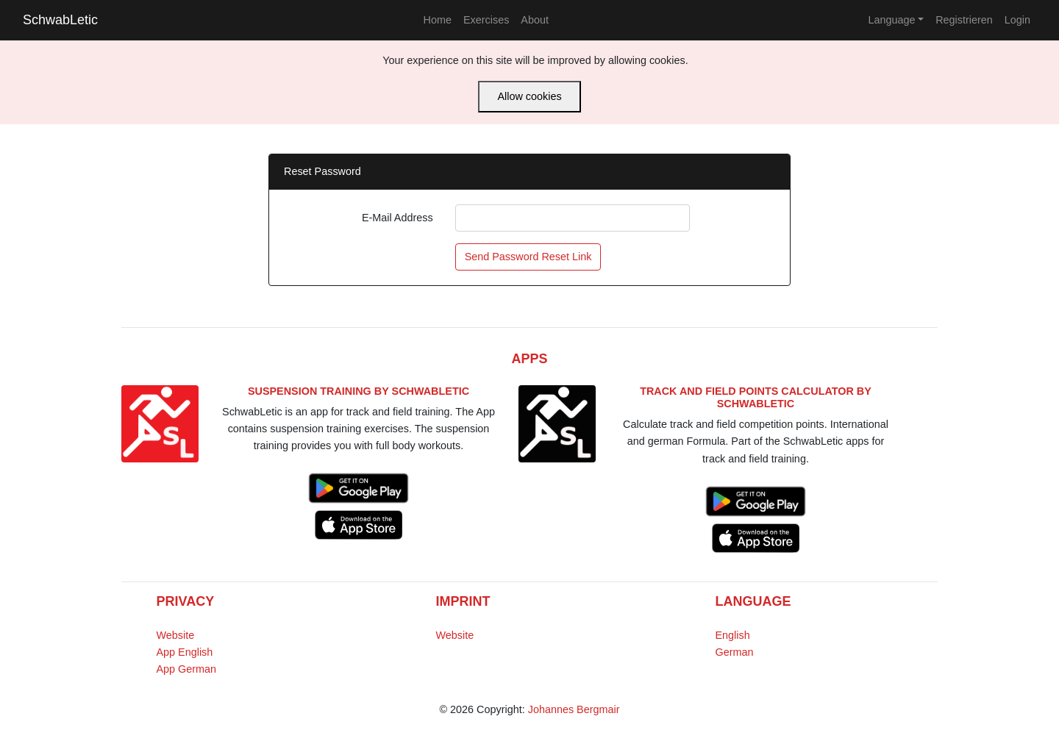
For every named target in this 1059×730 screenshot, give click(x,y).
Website (176, 635)
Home (438, 20)
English (733, 635)
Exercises (486, 20)
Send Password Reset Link (528, 256)
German (735, 652)
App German (187, 669)
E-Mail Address (397, 217)
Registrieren (964, 20)
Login (1017, 20)
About (535, 20)
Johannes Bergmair (574, 709)
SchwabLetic (60, 19)
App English (185, 652)
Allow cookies (529, 96)
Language (891, 20)
